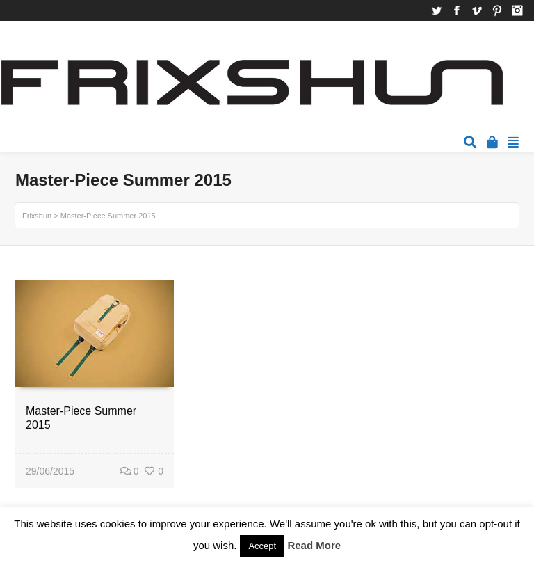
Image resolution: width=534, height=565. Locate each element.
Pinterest (497, 10)
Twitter (436, 10)
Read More (314, 545)
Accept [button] (262, 546)
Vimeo (477, 10)
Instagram (517, 10)
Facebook (456, 10)
